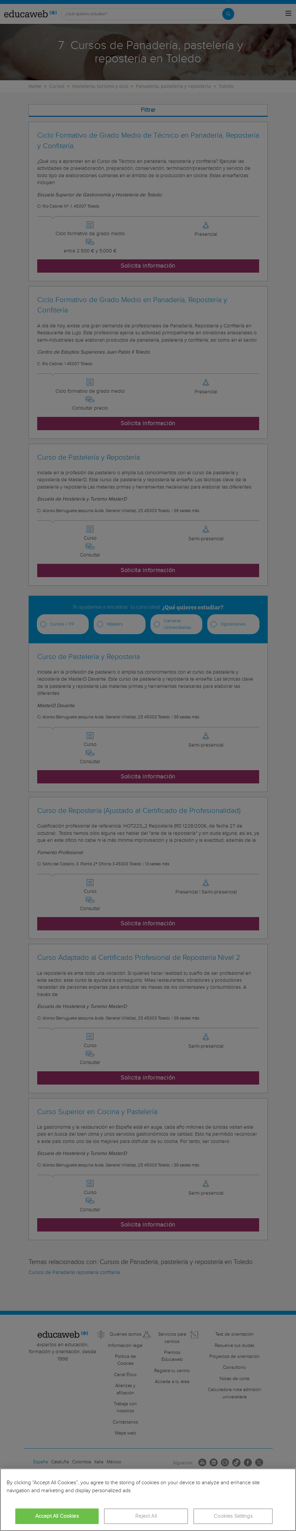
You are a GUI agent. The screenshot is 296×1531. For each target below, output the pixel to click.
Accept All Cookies (57, 1516)
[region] (148, 1499)
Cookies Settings (233, 1516)
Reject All (146, 1516)
